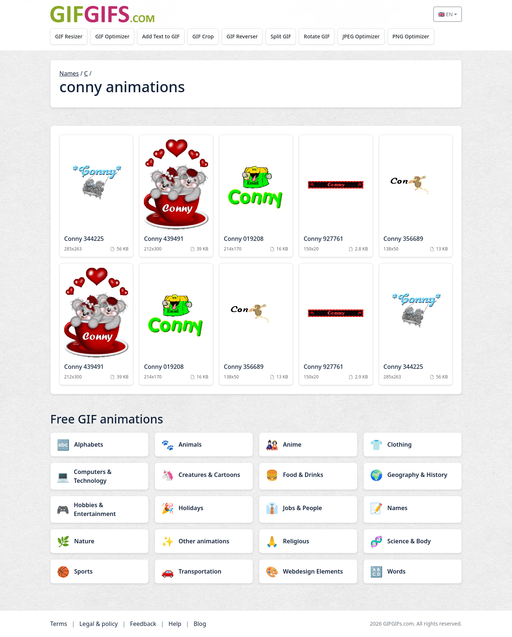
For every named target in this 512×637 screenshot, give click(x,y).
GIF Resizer (69, 36)
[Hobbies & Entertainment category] (99, 509)
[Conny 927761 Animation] (335, 196)
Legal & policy (98, 624)
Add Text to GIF (162, 36)
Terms (58, 624)
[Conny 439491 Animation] (175, 196)
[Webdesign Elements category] (308, 571)
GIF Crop (204, 36)
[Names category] (412, 508)
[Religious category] (308, 541)
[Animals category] (204, 444)
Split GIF (283, 36)
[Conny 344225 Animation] (96, 196)
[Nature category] (99, 541)
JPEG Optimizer (364, 36)
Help (175, 624)
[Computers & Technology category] (99, 476)
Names (69, 73)
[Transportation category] (204, 571)
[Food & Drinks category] (308, 475)
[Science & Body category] (412, 541)
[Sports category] (99, 571)
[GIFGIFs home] (102, 14)
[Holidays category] (204, 508)
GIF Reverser (244, 36)
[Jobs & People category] (308, 508)
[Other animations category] (204, 541)
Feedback (143, 624)
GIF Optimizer (113, 36)
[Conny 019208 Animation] (256, 196)
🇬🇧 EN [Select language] (445, 14)
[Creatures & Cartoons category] (204, 475)
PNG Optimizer (413, 36)
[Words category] (412, 571)
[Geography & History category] (412, 475)
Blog (200, 624)
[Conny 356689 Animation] (415, 196)
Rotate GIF (319, 36)
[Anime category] (308, 444)
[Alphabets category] (99, 444)
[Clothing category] (412, 444)
